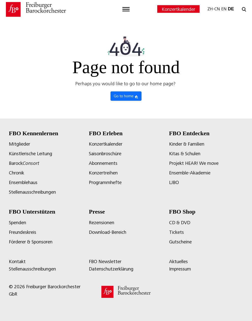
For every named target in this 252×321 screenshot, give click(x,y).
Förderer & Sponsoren (30, 242)
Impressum (180, 269)
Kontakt (17, 261)
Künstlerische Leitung (30, 153)
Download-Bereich (107, 232)
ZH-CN (213, 8)
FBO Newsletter (105, 261)
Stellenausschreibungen (32, 192)
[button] (11, 310)
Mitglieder (19, 144)
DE (231, 8)
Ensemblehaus (23, 182)
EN (224, 8)
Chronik (16, 173)
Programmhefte (105, 182)
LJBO (174, 182)
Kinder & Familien (186, 144)
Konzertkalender (178, 9)
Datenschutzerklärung (111, 269)
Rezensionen (101, 222)
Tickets (176, 232)
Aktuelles (178, 261)
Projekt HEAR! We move (194, 163)
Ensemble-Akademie (189, 173)
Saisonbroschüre (105, 153)
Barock (24, 163)
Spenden (17, 222)
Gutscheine (180, 242)
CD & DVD (179, 222)
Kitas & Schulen (184, 153)
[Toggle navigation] (126, 9)
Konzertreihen (103, 173)
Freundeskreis (22, 232)
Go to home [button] (126, 96)
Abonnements (103, 163)
